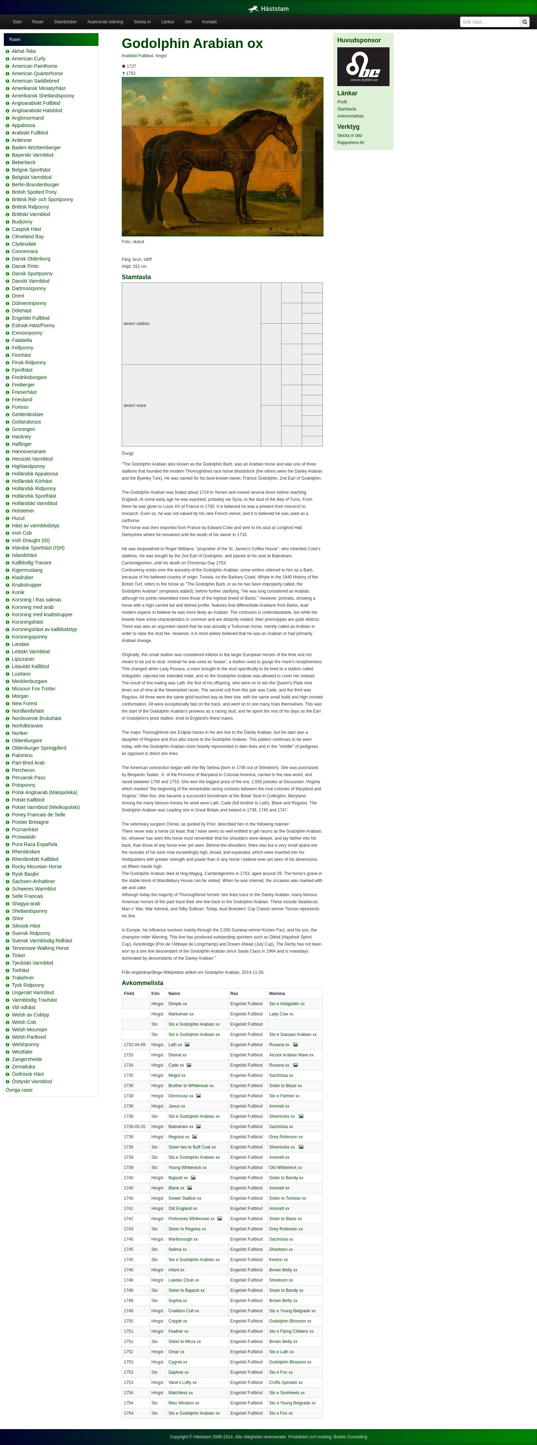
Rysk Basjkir (25, 874)
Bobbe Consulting (350, 1436)
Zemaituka (23, 1066)
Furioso (20, 407)
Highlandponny (28, 466)
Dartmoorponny (29, 288)
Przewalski (24, 837)
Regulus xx (178, 1136)
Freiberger (23, 385)
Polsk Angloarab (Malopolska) (44, 792)
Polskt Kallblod (28, 800)
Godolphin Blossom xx (290, 1321)
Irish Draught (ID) (31, 540)
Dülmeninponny (29, 303)
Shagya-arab (26, 903)
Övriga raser (19, 1090)
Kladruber (23, 577)
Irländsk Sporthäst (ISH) (38, 548)
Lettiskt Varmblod (31, 651)
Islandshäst (24, 555)
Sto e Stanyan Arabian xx (293, 1034)
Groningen (23, 429)
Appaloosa (23, 125)
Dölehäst (21, 310)
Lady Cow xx (281, 1014)
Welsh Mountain (29, 1029)
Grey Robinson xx (286, 1136)
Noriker (20, 733)
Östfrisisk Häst (28, 1074)
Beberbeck (24, 162)
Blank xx (176, 1188)
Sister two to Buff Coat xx (192, 1147)
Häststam (268, 8)
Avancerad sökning (105, 21)
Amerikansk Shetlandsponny (43, 95)
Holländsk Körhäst (32, 481)
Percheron (23, 770)
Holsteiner (23, 511)
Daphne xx (178, 1372)
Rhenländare (26, 852)
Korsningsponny (29, 637)
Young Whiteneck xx (187, 1167)
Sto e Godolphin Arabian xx (193, 1024)
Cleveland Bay (28, 236)
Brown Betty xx (283, 1269)
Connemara (25, 251)
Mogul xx (176, 1075)
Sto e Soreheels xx (287, 1392)
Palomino (22, 755)
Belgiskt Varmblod (32, 177)
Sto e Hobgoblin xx (287, 1003)
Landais (20, 644)
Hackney (21, 436)
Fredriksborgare (29, 377)
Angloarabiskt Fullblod (36, 103)
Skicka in (142, 21)
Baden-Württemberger (36, 147)
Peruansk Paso (29, 777)
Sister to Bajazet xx (186, 1290)
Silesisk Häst (26, 926)
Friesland (22, 399)
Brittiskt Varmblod (31, 214)
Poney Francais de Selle (39, 814)
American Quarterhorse (37, 73)
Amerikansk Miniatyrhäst (39, 88)
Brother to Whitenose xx (190, 1085)
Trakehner (23, 978)
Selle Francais (27, 896)
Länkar (167, 21)
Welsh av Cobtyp (30, 1015)
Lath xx (175, 1044)
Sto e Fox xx (281, 1372)
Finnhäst (21, 355)
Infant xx (176, 1269)
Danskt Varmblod (30, 281)
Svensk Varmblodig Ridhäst (42, 940)
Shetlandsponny (29, 911)
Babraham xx (180, 1126)
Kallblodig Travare (32, 562)
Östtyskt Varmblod (32, 1081)
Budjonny (22, 221)
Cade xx (176, 1065)
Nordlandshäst (28, 711)
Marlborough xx (183, 1239)
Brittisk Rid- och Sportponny (42, 199)
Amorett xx (279, 1106)
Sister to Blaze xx (285, 1085)
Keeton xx (278, 1259)
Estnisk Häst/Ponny (33, 325)
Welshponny (25, 1044)
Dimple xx (177, 1003)
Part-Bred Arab (28, 763)
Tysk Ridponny (28, 985)
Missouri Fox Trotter (34, 688)
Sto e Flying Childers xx (291, 1331)
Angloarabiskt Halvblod (37, 110)
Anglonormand (28, 118)
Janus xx (176, 1106)
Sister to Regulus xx (187, 1229)
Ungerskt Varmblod (33, 992)
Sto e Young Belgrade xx (292, 1310)
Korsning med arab (33, 607)
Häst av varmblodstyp (36, 525)
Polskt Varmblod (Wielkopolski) (46, 807)
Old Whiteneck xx (285, 1167)
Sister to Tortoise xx (287, 1198)
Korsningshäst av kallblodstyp (44, 629)
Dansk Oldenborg (31, 259)
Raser (37, 21)
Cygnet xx (177, 1362)
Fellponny (23, 347)
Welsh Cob (24, 1022)
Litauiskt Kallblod (30, 666)
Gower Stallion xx (184, 1198)
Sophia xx (177, 1300)
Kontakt (209, 21)
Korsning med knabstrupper (42, 614)
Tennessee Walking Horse (40, 948)
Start (17, 21)
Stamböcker (65, 21)
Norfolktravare (27, 726)
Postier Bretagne (30, 822)
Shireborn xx (281, 1249)
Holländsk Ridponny (34, 488)
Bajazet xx (178, 1177)
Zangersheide (27, 1059)
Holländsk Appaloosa (35, 473)
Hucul (18, 518)
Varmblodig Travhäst (34, 1000)
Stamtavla (346, 109)
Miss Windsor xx (183, 1403)
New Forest (24, 703)
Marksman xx (180, 1014)
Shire (18, 918)
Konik (18, 592)
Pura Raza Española (34, 844)
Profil (342, 102)
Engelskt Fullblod (31, 318)
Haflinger (22, 444)
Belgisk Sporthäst (31, 170)
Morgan (20, 696)
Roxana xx (283, 1044)
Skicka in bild (349, 135)
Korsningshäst (27, 622)
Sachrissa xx (281, 1075)
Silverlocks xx (286, 1116)
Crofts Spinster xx (286, 1382)
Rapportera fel (350, 142)
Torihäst (20, 970)
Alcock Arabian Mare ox (291, 1055)
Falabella (22, 340)
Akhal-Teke (24, 51)
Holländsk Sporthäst (34, 496)
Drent (18, 296)
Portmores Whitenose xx (191, 1218)
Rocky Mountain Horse (37, 866)
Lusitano (21, 674)
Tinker (18, 955)
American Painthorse (35, 66)
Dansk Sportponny (32, 273)
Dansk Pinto (25, 266)
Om (188, 21)
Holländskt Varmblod (34, 503)
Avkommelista (350, 116)
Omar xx (176, 1351)
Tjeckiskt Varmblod (32, 963)
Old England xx (182, 1208)
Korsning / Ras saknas (36, 599)
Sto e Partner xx (284, 1095)
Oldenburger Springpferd (39, 748)
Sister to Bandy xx (286, 1177)
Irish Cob (22, 533)
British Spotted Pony (34, 192)
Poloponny (23, 785)
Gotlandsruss (26, 422)
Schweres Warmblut (34, 889)
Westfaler (22, 1052)
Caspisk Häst (26, 229)
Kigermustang (27, 570)
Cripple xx (177, 1321)
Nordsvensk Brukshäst (36, 718)
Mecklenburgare (29, 681)
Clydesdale (24, 244)
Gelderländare (27, 414)
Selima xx (177, 1249)
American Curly (29, 58)
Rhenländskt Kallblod (35, 859)
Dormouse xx (180, 1095)
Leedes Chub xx (183, 1280)
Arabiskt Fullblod (30, 133)
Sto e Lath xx (281, 1351)
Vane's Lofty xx (182, 1382)
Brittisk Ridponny (30, 207)
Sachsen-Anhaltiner (33, 881)
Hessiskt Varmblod (32, 459)
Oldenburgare (27, 740)
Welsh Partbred (29, 1037)
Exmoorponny (27, 333)
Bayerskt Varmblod (32, 155)
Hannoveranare (29, 451)
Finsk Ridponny (29, 362)
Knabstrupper (27, 585)
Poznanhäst (25, 829)
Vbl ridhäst (23, 1007)
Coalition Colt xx (183, 1310)
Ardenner (22, 140)
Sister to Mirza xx (184, 1341)
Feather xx (178, 1331)
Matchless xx (180, 1392)
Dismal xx (177, 1055)
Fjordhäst (22, 370)
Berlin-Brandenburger (35, 184)
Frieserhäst (24, 392)
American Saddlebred (35, 81)
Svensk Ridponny (31, 933)
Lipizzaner (23, 659)
